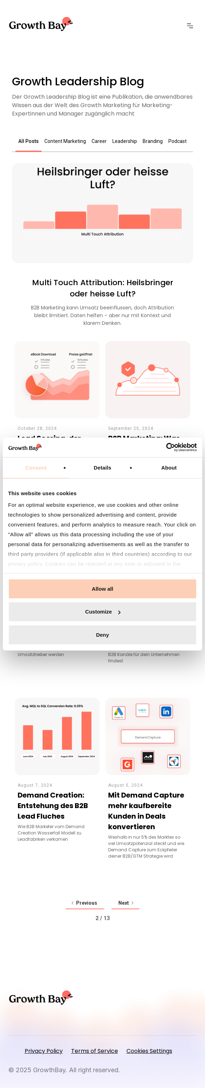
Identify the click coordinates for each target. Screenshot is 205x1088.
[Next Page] (125, 903)
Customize (102, 612)
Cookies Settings (149, 1051)
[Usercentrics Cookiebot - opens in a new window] (166, 447)
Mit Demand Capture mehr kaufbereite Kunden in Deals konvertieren (146, 811)
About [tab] (169, 467)
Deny (102, 634)
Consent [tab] (36, 467)
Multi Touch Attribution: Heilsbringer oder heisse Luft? (102, 288)
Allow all (102, 588)
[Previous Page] (85, 903)
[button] (192, 26)
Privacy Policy (44, 1051)
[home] (43, 24)
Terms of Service (94, 1051)
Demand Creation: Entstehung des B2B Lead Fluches (53, 805)
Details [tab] (102, 467)
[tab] (28, 142)
